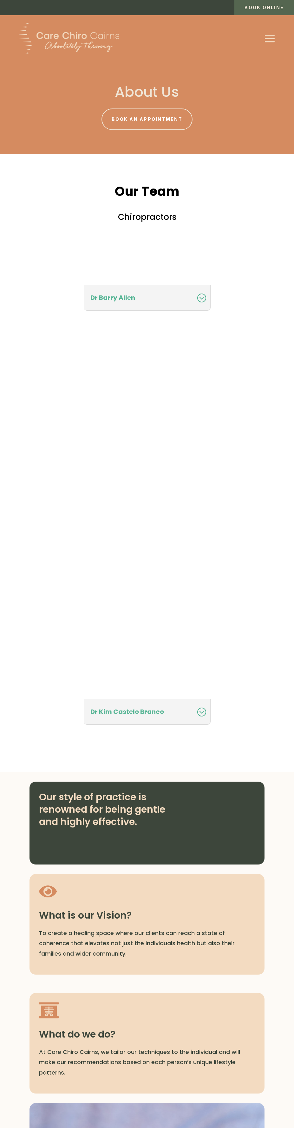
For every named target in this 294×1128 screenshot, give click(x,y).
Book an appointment (147, 119)
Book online (264, 7)
